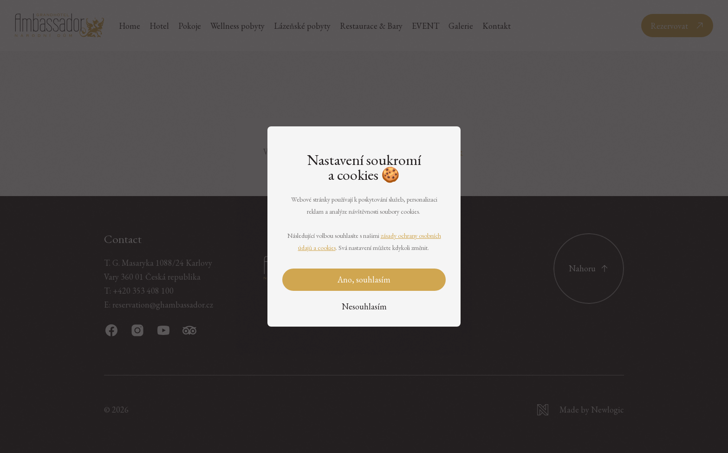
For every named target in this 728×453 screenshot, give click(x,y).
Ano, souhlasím (364, 279)
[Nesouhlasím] (364, 307)
